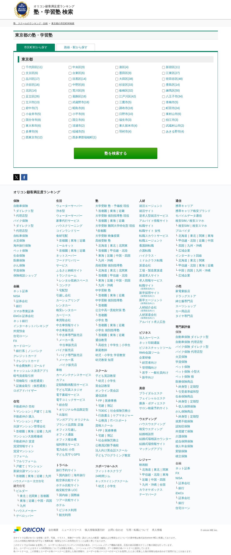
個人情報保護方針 (95, 529)
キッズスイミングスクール (111, 481)
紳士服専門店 (184, 301)
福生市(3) (125, 119)
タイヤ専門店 (184, 316)
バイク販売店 (65, 350)
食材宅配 (62, 235)
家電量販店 (182, 291)
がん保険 (19, 265)
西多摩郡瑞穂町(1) (84, 137)
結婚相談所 (146, 434)
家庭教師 (101, 350)
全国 (162, 484)
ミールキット (65, 245)
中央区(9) (78, 67)
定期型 (194, 386)
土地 (48, 411)
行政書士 (104, 415)
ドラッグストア (185, 296)
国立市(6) (78, 119)
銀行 (19, 306)
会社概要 (53, 529)
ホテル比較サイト (68, 485)
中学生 (114, 345)
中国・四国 (44, 500)
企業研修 (145, 357)
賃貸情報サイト (23, 446)
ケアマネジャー (123, 415)
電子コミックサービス (70, 399)
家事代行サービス (68, 220)
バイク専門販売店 (70, 355)
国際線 (75, 495)
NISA (16, 296)
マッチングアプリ (151, 449)
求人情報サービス (151, 280)
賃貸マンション (23, 451)
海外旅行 (79, 475)
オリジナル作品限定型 (73, 409)
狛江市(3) (172, 119)
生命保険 (19, 255)
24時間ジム (102, 476)
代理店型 (22, 215)
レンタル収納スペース (73, 280)
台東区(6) (78, 73)
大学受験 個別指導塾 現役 (112, 215)
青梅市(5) (172, 102)
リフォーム (20, 456)
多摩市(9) (32, 131)
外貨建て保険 (184, 431)
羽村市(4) (125, 131)
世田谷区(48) (174, 78)
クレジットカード (25, 356)
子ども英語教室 (105, 375)
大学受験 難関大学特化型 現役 (115, 225)
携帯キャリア (184, 205)
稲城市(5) (78, 131)
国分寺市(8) (33, 119)
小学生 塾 (101, 320)
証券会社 (22, 301)
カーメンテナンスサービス (73, 375)
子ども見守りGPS (68, 454)
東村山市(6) (173, 114)
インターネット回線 (188, 255)
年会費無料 (23, 365)
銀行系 (20, 351)
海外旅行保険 (22, 245)
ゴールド (39, 365)
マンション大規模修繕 (28, 436)
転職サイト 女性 (149, 230)
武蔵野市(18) (80, 102)
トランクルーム (66, 275)
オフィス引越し (66, 429)
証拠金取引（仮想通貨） (32, 385)
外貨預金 (19, 331)
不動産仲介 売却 (24, 406)
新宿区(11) (173, 67)
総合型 (63, 404)
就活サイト (146, 211)
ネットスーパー (66, 255)
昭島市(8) (78, 108)
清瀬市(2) (78, 125)
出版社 (63, 414)
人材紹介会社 (148, 309)
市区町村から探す (35, 47)
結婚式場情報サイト (152, 444)
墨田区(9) (125, 73)
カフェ (60, 380)
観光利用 (65, 515)
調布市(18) (126, 108)
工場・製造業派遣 (151, 270)
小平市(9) (78, 114)
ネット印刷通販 (149, 342)
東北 (23, 496)
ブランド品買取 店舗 (69, 424)
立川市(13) (33, 102)
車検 (59, 370)
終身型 (182, 386)
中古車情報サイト (68, 325)
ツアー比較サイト (68, 500)
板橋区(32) (126, 90)
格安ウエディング (151, 429)
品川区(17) (33, 78)
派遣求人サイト (149, 275)
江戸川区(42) (127, 96)
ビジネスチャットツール (155, 347)
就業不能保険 (184, 421)
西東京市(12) (34, 137)
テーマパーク (148, 494)
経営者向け (149, 362)
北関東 (33, 496)
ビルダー (22, 491)
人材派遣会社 (148, 316)
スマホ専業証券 (23, 311)
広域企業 (184, 250)
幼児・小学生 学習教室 (110, 355)
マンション (23, 411)
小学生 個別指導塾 (107, 330)
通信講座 (101, 395)
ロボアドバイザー (25, 390)
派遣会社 (145, 265)
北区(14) (31, 90)
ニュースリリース (72, 529)
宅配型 (63, 290)
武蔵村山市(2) (175, 125)
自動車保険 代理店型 (189, 342)
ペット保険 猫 (184, 376)
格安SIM (183, 225)
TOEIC (102, 410)
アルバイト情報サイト (153, 220)
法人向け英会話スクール (111, 450)
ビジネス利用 (68, 510)
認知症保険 (182, 426)
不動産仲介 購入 (24, 416)
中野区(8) (78, 84)
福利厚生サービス (68, 444)
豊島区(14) (173, 84)
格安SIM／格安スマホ (189, 220)
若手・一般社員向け (155, 372)
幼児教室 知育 (104, 360)
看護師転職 (146, 245)
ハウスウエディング (152, 424)
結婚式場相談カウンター (155, 438)
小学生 (126, 345)
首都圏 (20, 431)
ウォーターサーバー (69, 205)
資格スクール (104, 425)
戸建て (38, 411)
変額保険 (181, 451)
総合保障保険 (184, 441)
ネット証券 (20, 291)
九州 (48, 431)
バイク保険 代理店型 (189, 351)
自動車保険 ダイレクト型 (191, 337)
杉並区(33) (126, 84)
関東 (165, 469)
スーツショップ (185, 306)
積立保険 (181, 456)
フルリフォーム (26, 461)
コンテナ (65, 285)
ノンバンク (35, 351)
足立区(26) (33, 96)
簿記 (110, 405)
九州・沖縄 (105, 260)
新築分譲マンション (26, 471)
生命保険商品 (184, 396)
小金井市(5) (33, 114)
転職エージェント (151, 240)
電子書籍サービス (68, 394)
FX (15, 340)
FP (100, 400)
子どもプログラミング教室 (112, 455)
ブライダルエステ (151, 393)
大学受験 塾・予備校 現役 (112, 205)
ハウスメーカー (26, 510)
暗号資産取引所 (23, 375)
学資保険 (19, 270)
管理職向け (149, 367)
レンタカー (63, 305)
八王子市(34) (174, 96)
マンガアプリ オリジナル (72, 419)
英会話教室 (102, 385)
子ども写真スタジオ (69, 389)
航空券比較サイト (68, 480)
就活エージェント (151, 205)
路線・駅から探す (75, 47)
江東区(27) (173, 73)
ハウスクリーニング (69, 225)
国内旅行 (65, 475)
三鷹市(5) (125, 102)
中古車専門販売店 (70, 335)
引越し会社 (63, 295)
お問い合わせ (115, 529)
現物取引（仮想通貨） (30, 380)
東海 (31, 431)
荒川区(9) (78, 90)
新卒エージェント (151, 301)
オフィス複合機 (66, 439)
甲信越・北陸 (118, 250)
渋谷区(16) (33, 84)
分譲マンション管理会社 (29, 426)
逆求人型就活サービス (153, 215)
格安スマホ (199, 225)
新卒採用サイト (149, 294)
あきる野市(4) (175, 131)
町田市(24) (173, 108)
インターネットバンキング (30, 326)
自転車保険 (20, 235)
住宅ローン (20, 336)
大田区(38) (126, 78)
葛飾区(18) (79, 96)
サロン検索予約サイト (153, 408)
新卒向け (148, 377)
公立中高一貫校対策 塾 (110, 310)
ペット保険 (20, 250)
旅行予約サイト (66, 470)
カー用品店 (182, 311)
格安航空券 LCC (66, 490)
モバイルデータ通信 (188, 215)
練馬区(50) (173, 90)
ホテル (60, 505)
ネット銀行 (20, 321)
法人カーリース (149, 337)
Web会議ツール (149, 352)
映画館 (143, 464)
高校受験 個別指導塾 (108, 265)
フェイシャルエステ (152, 398)
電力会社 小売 (65, 449)
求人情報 (157, 529)
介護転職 (145, 250)
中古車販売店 (65, 330)
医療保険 (19, 260)
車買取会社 (63, 320)
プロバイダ (182, 230)
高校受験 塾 (103, 240)
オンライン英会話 (107, 390)
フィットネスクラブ (108, 471)
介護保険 (181, 436)
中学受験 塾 (103, 290)
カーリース (63, 315)
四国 (181, 245)
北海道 (102, 245)
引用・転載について (137, 529)
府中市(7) (32, 108)
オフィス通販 (65, 434)
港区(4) (124, 67)
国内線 (63, 495)
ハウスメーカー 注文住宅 (28, 481)
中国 (210, 240)
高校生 (102, 345)
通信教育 (101, 340)
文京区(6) (32, 73)
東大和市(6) (33, 125)
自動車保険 (20, 205)
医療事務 (111, 400)
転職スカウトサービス (153, 235)
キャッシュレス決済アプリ (30, 370)
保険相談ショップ (25, 275)
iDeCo (179, 493)
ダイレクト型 (25, 211)
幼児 (101, 380)
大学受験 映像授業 (107, 235)
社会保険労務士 (120, 410)
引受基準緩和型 (188, 391)
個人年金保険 (184, 446)
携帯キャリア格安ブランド (193, 211)
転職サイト (146, 225)
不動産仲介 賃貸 (24, 441)
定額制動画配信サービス (72, 384)
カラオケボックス (151, 489)
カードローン (22, 346)
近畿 (39, 431)
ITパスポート (118, 420)
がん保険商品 (184, 411)
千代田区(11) (34, 67)
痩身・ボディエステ (152, 403)
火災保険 (19, 240)
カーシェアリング (68, 300)
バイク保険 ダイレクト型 (191, 346)
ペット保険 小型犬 (187, 371)
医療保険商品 (184, 381)
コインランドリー (68, 230)
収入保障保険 (187, 406)
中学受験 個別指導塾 (108, 300)
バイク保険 (20, 220)
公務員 (102, 420)
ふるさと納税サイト (69, 270)
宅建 (101, 405)
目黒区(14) (79, 78)
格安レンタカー (66, 310)
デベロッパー (25, 515)
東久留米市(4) (128, 125)
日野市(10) (126, 114)
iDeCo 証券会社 (23, 316)
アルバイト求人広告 (152, 321)
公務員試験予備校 (107, 445)
